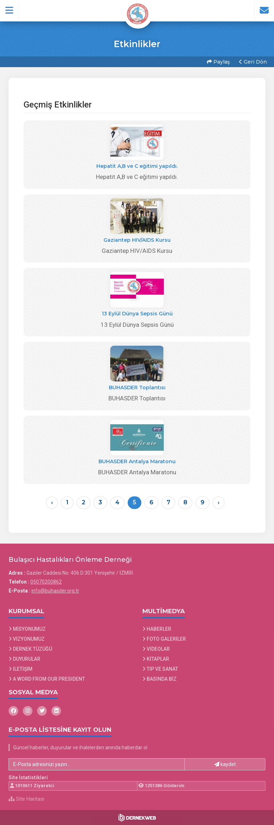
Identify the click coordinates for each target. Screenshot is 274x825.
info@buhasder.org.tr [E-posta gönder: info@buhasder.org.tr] (55, 591)
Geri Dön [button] (253, 62)
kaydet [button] (225, 764)
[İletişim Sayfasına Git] (264, 10)
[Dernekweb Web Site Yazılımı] (137, 817)
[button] (9, 10)
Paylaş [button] (218, 62)
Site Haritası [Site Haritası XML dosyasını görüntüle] (26, 799)
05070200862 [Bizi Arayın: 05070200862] (46, 582)
